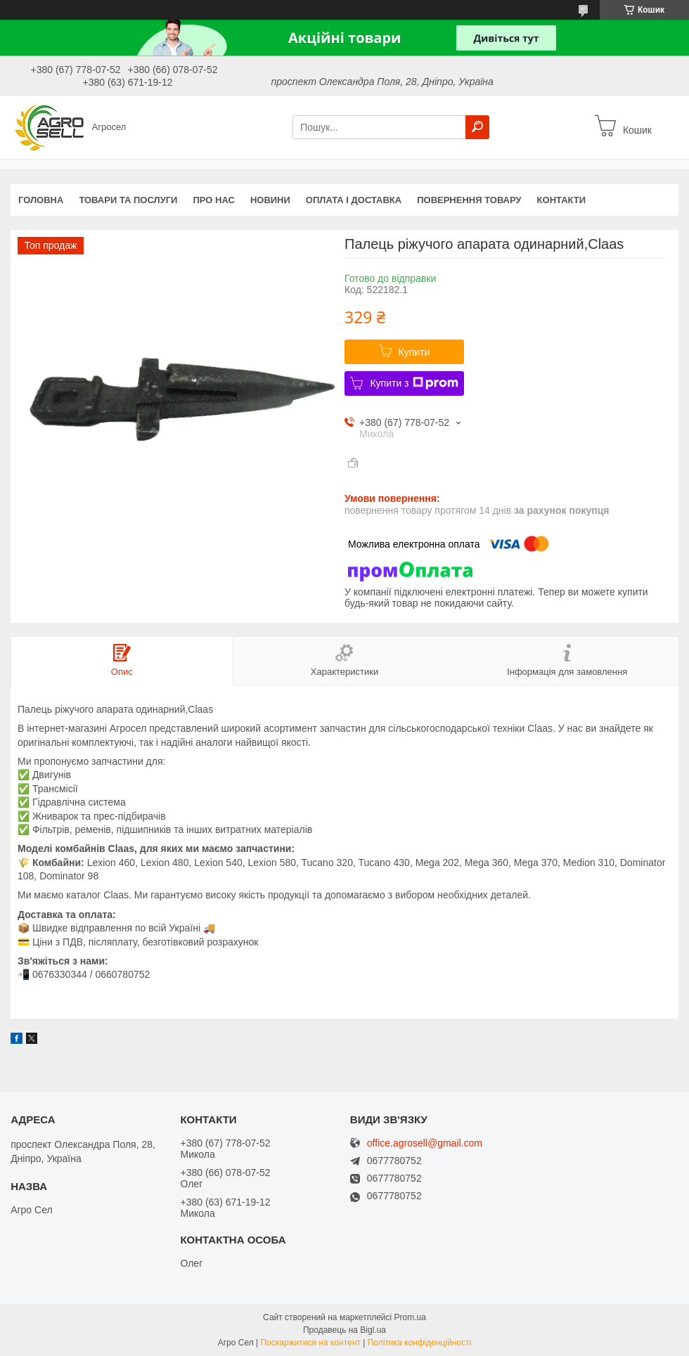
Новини (270, 200)
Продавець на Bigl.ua (344, 1330)
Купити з (414, 383)
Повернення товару (469, 200)
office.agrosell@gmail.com (424, 1143)
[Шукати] (477, 127)
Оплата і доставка (353, 200)
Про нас (213, 200)
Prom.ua (410, 1317)
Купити (414, 352)
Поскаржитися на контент (310, 1343)
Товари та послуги (128, 200)
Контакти (561, 200)
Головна (40, 200)
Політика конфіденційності (420, 1343)
